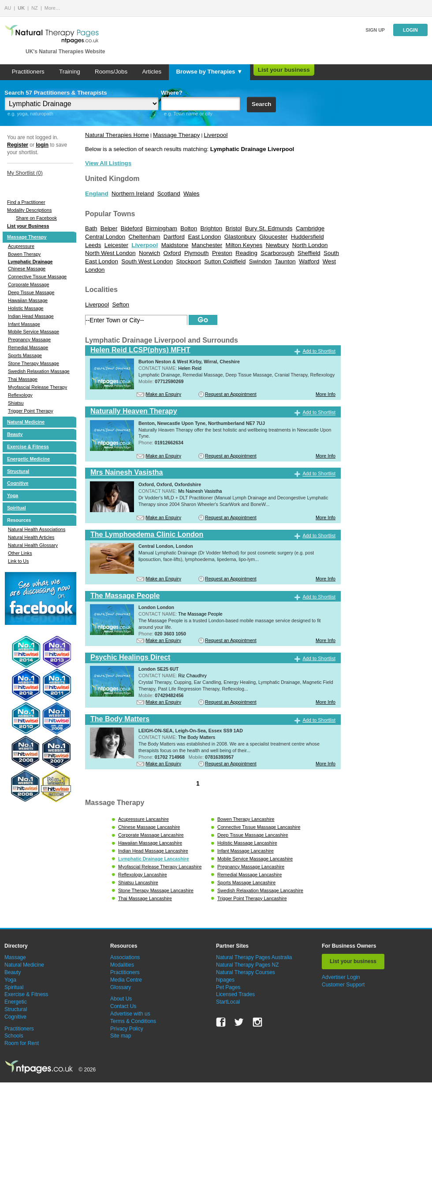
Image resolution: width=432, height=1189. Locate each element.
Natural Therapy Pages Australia (254, 957)
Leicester (116, 245)
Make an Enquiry (163, 394)
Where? (171, 92)
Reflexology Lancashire (142, 874)
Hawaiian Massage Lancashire (150, 843)
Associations (125, 957)
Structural (18, 471)
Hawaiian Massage (28, 300)
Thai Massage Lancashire (145, 898)
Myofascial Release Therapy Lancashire (159, 866)
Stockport (188, 261)
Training (69, 71)
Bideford (132, 228)
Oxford (172, 253)
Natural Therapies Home (117, 135)
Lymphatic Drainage (30, 261)
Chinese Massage (26, 268)
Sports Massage (25, 355)
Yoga (12, 495)
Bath (91, 228)
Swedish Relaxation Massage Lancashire (260, 890)
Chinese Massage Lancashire (149, 827)
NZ (34, 8)
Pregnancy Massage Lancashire (250, 866)
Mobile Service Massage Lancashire (255, 858)
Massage (15, 957)
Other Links (20, 553)
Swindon (260, 261)
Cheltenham (144, 236)
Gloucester (273, 236)
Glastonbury (240, 236)
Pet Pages (228, 987)
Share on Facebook (36, 218)
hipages (225, 980)
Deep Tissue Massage (31, 292)
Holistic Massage (26, 308)
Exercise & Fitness (28, 446)
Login (410, 30)
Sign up (375, 30)
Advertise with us (130, 1014)
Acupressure (21, 246)
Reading (246, 253)
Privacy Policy (126, 1029)
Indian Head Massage (31, 316)
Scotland (168, 193)
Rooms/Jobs (111, 71)
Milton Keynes (244, 245)
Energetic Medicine (28, 459)
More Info (325, 394)
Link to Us (18, 561)
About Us (121, 999)
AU (7, 8)
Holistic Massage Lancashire (247, 843)
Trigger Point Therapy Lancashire (252, 898)
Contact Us (123, 1006)
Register (17, 145)
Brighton (212, 228)
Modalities (122, 965)
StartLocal (228, 1002)
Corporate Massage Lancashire (151, 835)
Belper (109, 228)
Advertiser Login (341, 977)
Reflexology (20, 395)
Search (261, 104)
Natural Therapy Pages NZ (247, 965)
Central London (105, 236)
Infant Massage (24, 324)
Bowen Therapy (24, 254)
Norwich (149, 253)
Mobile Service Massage (33, 331)
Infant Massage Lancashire (245, 850)
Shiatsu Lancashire (138, 882)
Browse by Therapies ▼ (209, 71)
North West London (110, 253)
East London (204, 236)
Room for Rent (21, 1043)
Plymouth (196, 253)
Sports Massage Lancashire (246, 882)
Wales (191, 193)
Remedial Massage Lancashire (249, 874)
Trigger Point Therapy (30, 411)
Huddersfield (307, 236)
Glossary (120, 987)
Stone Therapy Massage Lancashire (156, 890)
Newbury (277, 245)
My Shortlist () (25, 173)
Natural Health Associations (36, 529)
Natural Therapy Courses (245, 972)
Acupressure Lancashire (143, 819)
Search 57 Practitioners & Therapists (55, 92)
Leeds (93, 245)
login (42, 145)
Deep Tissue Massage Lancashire (252, 835)
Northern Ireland (133, 193)
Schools (13, 1036)
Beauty (15, 434)
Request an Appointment (231, 394)
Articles (151, 71)
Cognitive (18, 483)
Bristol (234, 228)
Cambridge (310, 228)
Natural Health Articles (31, 537)
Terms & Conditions (133, 1021)
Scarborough (277, 253)
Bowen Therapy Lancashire (246, 819)
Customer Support (343, 985)
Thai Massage (22, 379)
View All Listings (108, 163)
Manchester (207, 245)
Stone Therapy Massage (33, 363)
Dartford (174, 236)
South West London (147, 261)
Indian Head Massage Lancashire (153, 850)
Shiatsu (16, 403)
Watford (309, 261)
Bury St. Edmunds (268, 228)
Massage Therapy (26, 237)
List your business (284, 69)
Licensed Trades (235, 994)
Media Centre (126, 980)
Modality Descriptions (29, 210)
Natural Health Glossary (33, 545)
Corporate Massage (28, 284)
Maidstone (175, 245)
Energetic (15, 1002)
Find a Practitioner (26, 202)
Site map (120, 1036)
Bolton (188, 228)
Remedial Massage (28, 347)
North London (310, 245)
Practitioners (28, 71)
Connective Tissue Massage (37, 276)
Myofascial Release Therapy (37, 387)
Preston (222, 253)
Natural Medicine (26, 422)
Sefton (121, 304)
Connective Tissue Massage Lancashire (258, 827)
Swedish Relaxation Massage (39, 371)
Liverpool (215, 135)
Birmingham (161, 228)
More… (52, 8)
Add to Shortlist (318, 351)
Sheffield (309, 253)
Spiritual (16, 507)
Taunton (285, 261)
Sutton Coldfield (225, 261)
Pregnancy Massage (29, 339)
